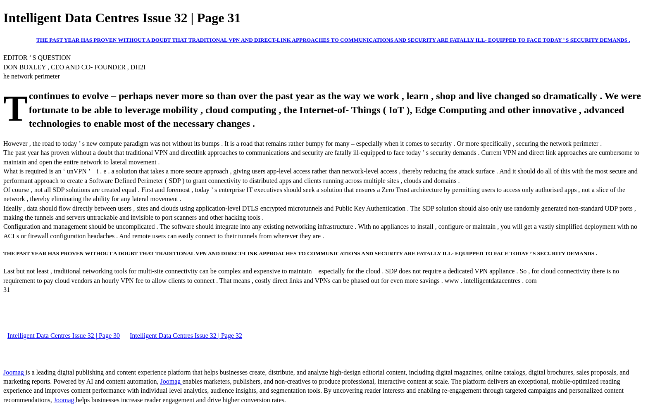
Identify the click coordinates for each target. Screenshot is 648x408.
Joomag (14, 372)
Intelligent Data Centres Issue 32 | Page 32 (186, 335)
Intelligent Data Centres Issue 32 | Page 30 (63, 335)
